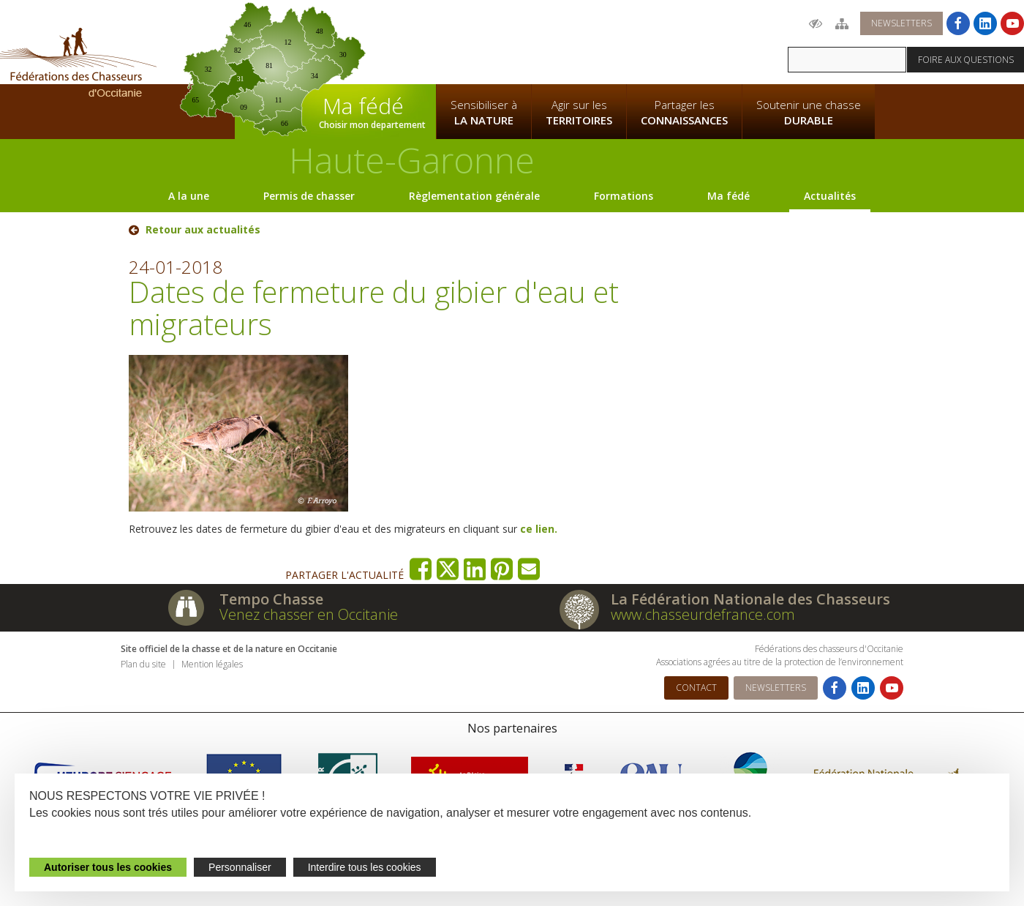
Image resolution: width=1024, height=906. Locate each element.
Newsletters (901, 23)
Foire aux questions (966, 59)
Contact (696, 687)
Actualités (830, 196)
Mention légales (212, 664)
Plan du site (143, 664)
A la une (188, 196)
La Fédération (483, 41)
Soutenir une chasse (808, 112)
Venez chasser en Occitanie (308, 614)
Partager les (684, 112)
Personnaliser (239, 867)
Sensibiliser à (484, 112)
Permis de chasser (309, 196)
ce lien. (537, 529)
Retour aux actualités (203, 229)
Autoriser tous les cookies (108, 867)
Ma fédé (728, 196)
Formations (623, 196)
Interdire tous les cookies (364, 867)
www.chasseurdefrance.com (703, 614)
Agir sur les (579, 112)
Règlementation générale (474, 196)
